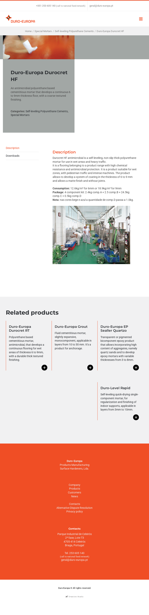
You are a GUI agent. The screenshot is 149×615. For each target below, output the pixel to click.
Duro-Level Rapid (115, 388)
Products (74, 488)
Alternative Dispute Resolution (74, 507)
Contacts (74, 503)
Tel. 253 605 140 (74, 553)
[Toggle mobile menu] (141, 19)
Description (12, 148)
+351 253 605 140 (45, 5)
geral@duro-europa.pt (101, 5)
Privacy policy (74, 511)
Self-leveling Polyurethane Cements (47, 111)
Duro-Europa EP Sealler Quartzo (114, 328)
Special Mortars (20, 115)
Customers (74, 492)
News (74, 496)
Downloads (12, 155)
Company (74, 484)
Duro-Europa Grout (71, 327)
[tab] (22, 148)
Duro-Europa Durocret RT (20, 328)
